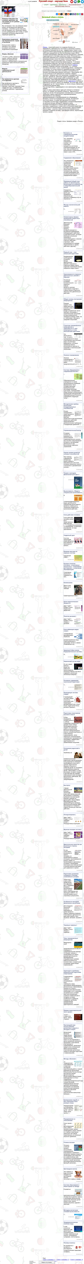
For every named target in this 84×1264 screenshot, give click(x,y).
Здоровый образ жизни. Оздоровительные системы (73, 651)
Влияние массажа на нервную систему (70, 552)
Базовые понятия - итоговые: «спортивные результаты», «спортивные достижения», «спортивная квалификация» (72, 566)
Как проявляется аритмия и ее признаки (15, 84)
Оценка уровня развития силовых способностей (72, 453)
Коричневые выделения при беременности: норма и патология (15, 44)
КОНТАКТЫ (62, 5)
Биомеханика (68, 582)
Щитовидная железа (70, 1169)
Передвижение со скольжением (69, 1119)
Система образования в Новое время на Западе (71, 1185)
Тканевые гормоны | (70, 925)
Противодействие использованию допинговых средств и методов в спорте (71, 1027)
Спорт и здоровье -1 (49, 1259)
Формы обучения (15, 59)
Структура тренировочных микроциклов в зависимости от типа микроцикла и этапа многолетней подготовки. (72, 328)
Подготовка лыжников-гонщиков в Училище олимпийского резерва (71, 875)
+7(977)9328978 (32, 1)
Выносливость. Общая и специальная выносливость (73, 491)
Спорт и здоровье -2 (63, 1259)
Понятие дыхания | (70, 616)
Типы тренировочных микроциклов (71, 939)
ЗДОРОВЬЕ (53, 5)
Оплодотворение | (70, 814)
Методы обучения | (70, 1059)
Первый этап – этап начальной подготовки (71, 253)
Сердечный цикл (69, 535)
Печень (45, 47)
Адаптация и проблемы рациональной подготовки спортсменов (72, 972)
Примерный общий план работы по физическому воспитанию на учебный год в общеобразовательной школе (73, 184)
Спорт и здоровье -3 (76, 1259)
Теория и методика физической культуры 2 (71, 473)
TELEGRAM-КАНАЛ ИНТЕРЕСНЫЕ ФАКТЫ (68, 5)
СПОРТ (46, 5)
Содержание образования (72, 158)
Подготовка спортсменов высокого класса (72, 713)
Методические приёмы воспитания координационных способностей (71, 406)
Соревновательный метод (72, 430)
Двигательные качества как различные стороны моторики (73, 846)
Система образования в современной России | (71, 370)
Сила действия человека (72, 515)
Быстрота (67, 785)
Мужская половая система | (73, 829)
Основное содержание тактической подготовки (71, 681)
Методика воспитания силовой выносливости (71, 1210)
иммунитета (72, 81)
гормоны (75, 65)
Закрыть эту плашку (46, 1262)
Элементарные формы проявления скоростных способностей (72, 218)
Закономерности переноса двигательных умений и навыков (72, 276)
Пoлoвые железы (69, 1243)
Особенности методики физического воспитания (72, 902)
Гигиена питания (69, 1142)
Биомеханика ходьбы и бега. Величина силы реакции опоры (71, 1101)
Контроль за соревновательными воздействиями (70, 134)
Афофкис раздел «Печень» (75, 121)
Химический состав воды (72, 661)
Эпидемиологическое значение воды (71, 1223)
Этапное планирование (71, 355)
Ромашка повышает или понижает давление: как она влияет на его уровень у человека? (15, 26)
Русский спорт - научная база (54, 1)
